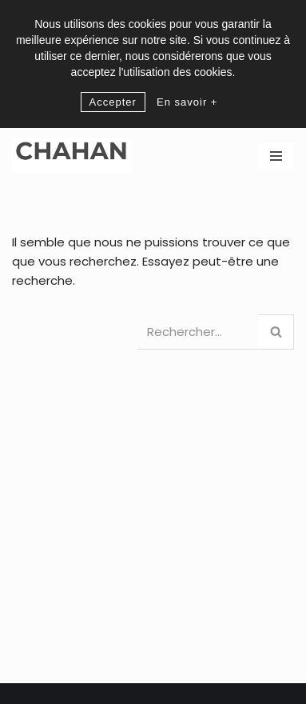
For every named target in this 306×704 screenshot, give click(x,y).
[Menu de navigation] (276, 156)
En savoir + (187, 102)
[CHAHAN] (72, 156)
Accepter (113, 102)
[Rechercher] (197, 332)
